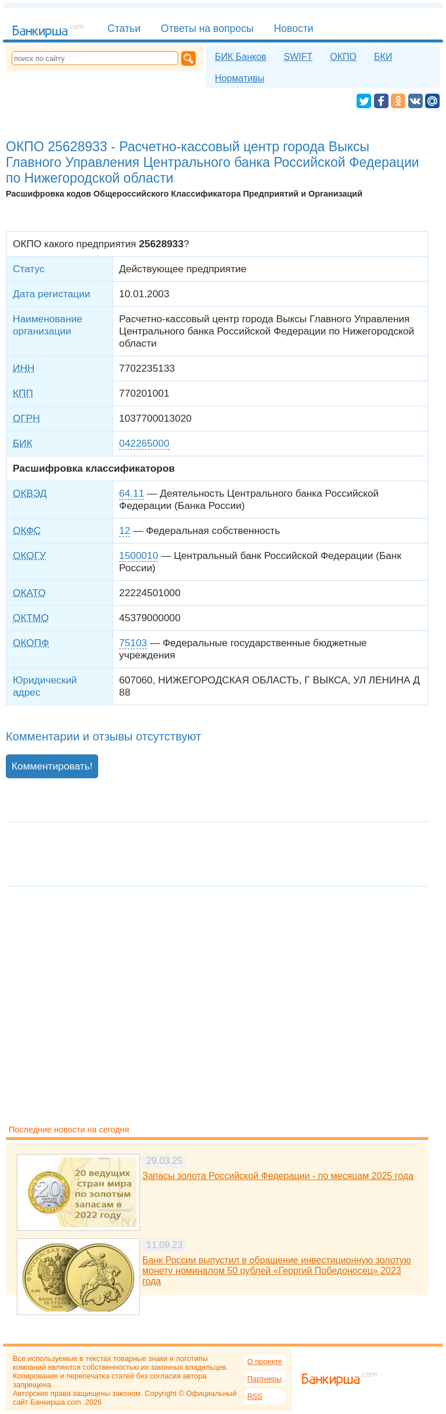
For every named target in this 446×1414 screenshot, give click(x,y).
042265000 (144, 443)
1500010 (138, 555)
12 (124, 530)
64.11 (131, 493)
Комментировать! (52, 766)
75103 (133, 643)
